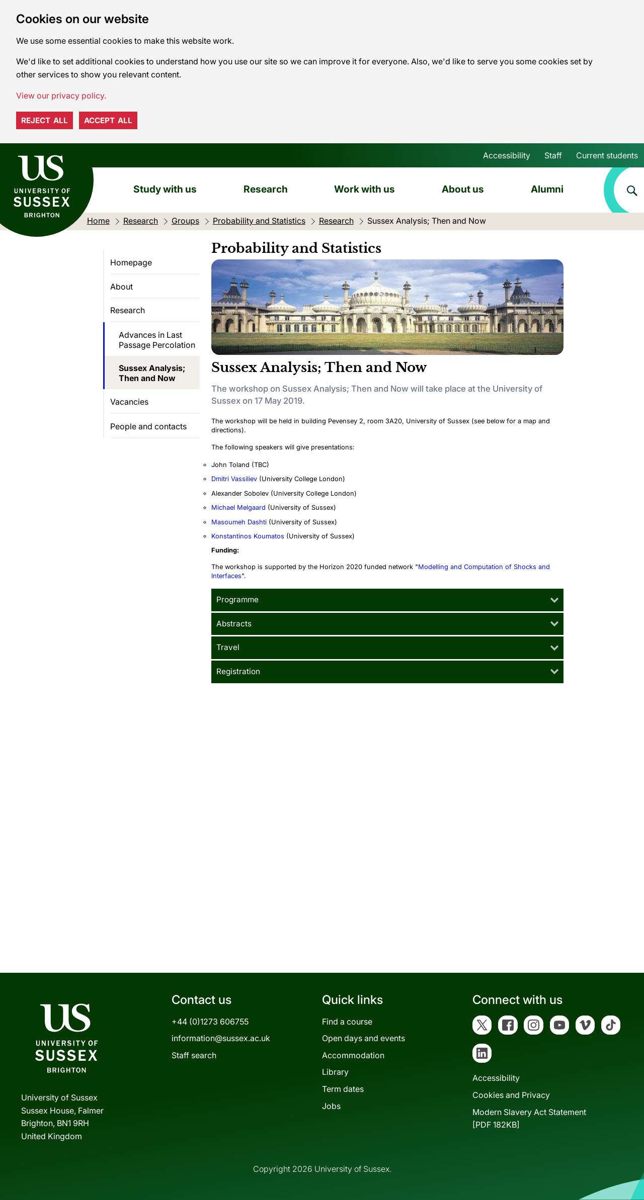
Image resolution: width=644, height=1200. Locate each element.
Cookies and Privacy (511, 1095)
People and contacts (148, 426)
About (121, 287)
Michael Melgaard (238, 507)
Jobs (331, 1106)
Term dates (343, 1089)
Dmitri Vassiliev (235, 479)
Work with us (364, 189)
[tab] (387, 600)
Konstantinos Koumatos (247, 536)
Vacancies (129, 402)
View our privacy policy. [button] (61, 95)
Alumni (547, 189)
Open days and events (363, 1038)
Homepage (131, 262)
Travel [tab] (227, 647)
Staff (553, 155)
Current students (607, 155)
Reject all (44, 120)
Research (266, 189)
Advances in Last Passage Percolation (157, 340)
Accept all (108, 120)
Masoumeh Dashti (239, 522)
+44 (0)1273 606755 (210, 1022)
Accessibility (506, 155)
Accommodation (353, 1055)
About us (463, 189)
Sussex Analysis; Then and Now (152, 373)
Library (335, 1072)
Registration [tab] (238, 671)
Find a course (347, 1022)
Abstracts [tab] (234, 623)
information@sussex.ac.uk (221, 1038)
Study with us (165, 189)
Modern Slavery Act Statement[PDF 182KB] (529, 1118)
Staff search (194, 1055)
